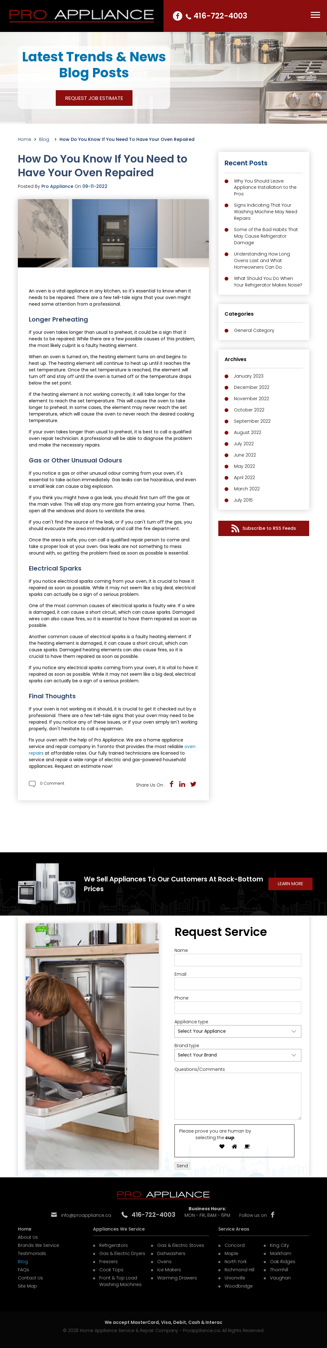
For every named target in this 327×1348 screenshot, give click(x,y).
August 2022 (247, 433)
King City (279, 1245)
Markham (280, 1253)
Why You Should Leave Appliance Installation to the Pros (265, 187)
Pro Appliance (57, 186)
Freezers (108, 1261)
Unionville (235, 1278)
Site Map (27, 1286)
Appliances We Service (119, 1229)
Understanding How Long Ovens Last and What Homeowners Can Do (262, 261)
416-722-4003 (221, 15)
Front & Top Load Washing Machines (120, 1281)
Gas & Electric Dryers (122, 1253)
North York (236, 1261)
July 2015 (243, 500)
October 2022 (249, 410)
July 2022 (244, 444)
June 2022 (245, 455)
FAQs (23, 1270)
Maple (231, 1253)
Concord (235, 1245)
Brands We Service (38, 1245)
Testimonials (32, 1253)
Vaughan (280, 1278)
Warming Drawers (177, 1278)
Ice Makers (169, 1270)
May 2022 (244, 466)
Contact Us (30, 1278)
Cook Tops (111, 1270)
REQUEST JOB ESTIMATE (94, 97)
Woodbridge (239, 1286)
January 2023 (249, 376)
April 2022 (244, 478)
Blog (45, 139)
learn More (290, 884)
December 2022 (251, 388)
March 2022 (247, 489)
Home (24, 139)
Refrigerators (113, 1245)
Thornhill (279, 1270)
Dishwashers (171, 1253)
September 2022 (252, 421)
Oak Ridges (282, 1261)
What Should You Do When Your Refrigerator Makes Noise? (268, 282)
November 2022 (251, 399)
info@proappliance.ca (86, 1215)
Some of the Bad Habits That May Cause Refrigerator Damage (266, 236)
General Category (254, 331)
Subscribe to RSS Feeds (263, 529)
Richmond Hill (239, 1270)
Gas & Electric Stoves (180, 1245)
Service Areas (233, 1229)
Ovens (164, 1261)
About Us (28, 1237)
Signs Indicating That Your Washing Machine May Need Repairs (265, 212)
